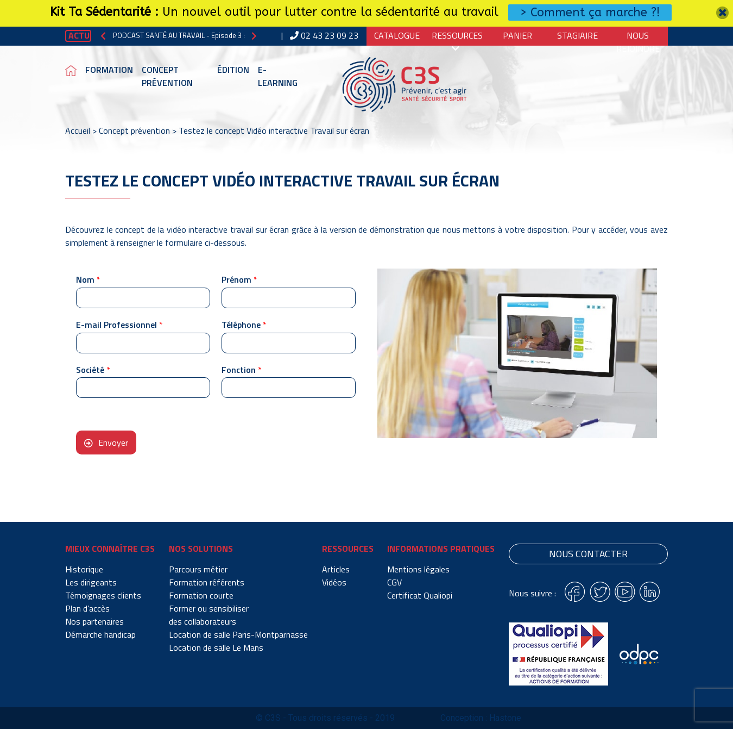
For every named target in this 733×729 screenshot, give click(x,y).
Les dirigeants (91, 582)
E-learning (278, 76)
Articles (336, 569)
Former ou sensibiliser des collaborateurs (209, 615)
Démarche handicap (100, 634)
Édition (233, 69)
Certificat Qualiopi (419, 595)
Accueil (77, 130)
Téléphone (244, 325)
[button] (103, 36)
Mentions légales (418, 569)
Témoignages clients (103, 595)
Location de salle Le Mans (216, 647)
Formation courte (201, 595)
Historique (84, 569)
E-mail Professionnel (119, 325)
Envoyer (113, 442)
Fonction (242, 370)
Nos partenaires (94, 621)
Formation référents (206, 582)
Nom (88, 279)
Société (93, 370)
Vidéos (334, 582)
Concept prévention (167, 76)
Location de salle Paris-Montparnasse (238, 634)
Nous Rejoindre (638, 42)
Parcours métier (198, 569)
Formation (109, 69)
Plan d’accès (87, 608)
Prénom (239, 279)
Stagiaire (577, 35)
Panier (517, 35)
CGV (394, 582)
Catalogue (397, 35)
